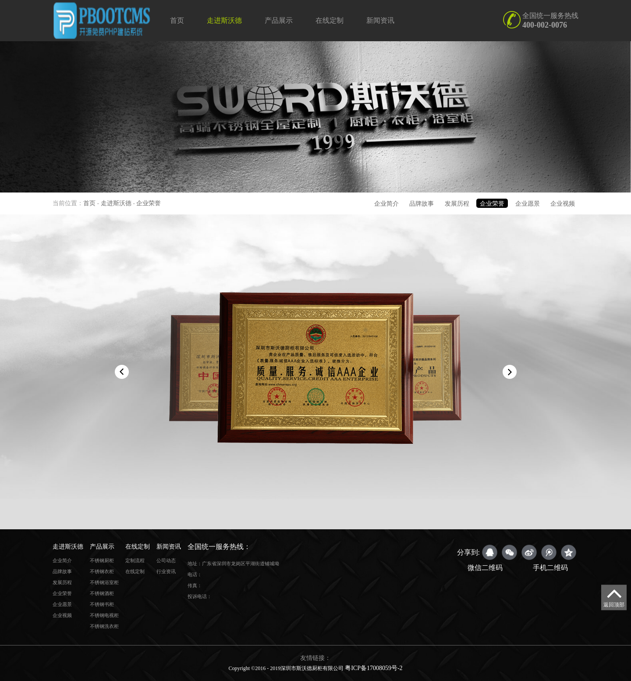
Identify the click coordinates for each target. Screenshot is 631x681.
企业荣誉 (148, 203)
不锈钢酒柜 (102, 593)
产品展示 (279, 20)
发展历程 (457, 203)
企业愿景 (527, 203)
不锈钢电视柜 (104, 615)
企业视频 (562, 203)
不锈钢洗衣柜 (104, 626)
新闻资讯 (380, 20)
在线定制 (330, 20)
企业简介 (386, 203)
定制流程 (135, 560)
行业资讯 (166, 571)
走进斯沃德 (224, 20)
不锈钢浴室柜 (104, 582)
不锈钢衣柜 (102, 571)
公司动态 (166, 560)
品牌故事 (421, 203)
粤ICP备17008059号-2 (373, 668)
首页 (177, 20)
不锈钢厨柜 (102, 560)
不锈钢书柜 (102, 604)
